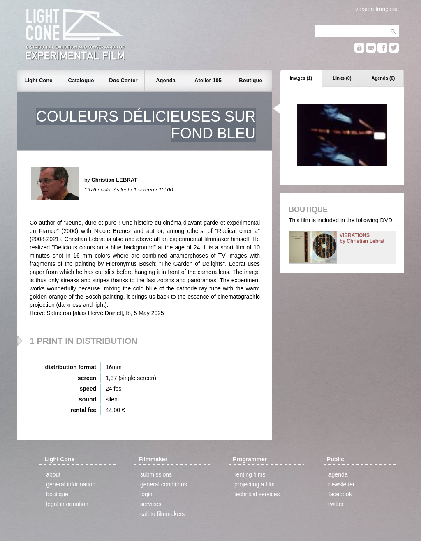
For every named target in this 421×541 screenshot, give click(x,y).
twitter (336, 504)
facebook (340, 494)
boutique (57, 494)
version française (377, 9)
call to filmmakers (162, 514)
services (150, 504)
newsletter (341, 484)
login (146, 494)
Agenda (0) (383, 78)
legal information (67, 504)
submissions (156, 474)
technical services (257, 494)
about (53, 474)
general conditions (163, 484)
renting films (249, 474)
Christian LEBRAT (114, 180)
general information (70, 484)
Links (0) (342, 78)
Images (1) (301, 78)
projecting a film (254, 484)
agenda (338, 474)
